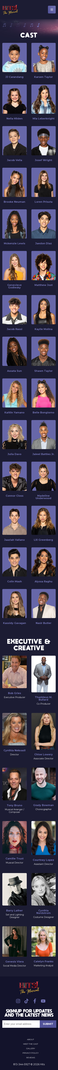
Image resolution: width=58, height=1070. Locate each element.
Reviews (30, 1057)
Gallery (30, 1048)
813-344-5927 (21, 1064)
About (30, 1039)
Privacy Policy (31, 1053)
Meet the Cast (30, 1044)
